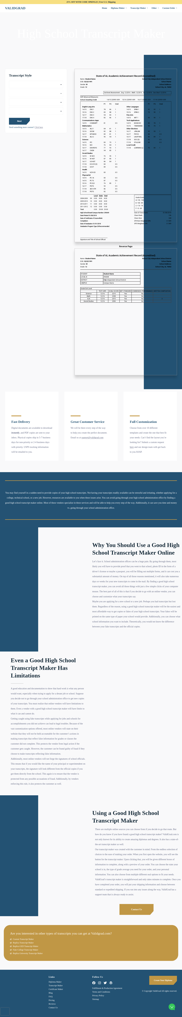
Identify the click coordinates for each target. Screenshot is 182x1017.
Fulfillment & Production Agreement (107, 988)
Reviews (52, 1004)
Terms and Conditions (101, 992)
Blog (51, 993)
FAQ (51, 996)
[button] (119, 8)
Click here (39, 127)
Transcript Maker (139, 8)
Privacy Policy (98, 995)
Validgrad (15, 8)
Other (155, 8)
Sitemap (95, 999)
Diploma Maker (119, 8)
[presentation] (5, 1011)
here (132, 447)
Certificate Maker (56, 989)
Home (104, 8)
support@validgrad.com (92, 437)
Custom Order (169, 8)
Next (19, 121)
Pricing (51, 1000)
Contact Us (53, 1007)
